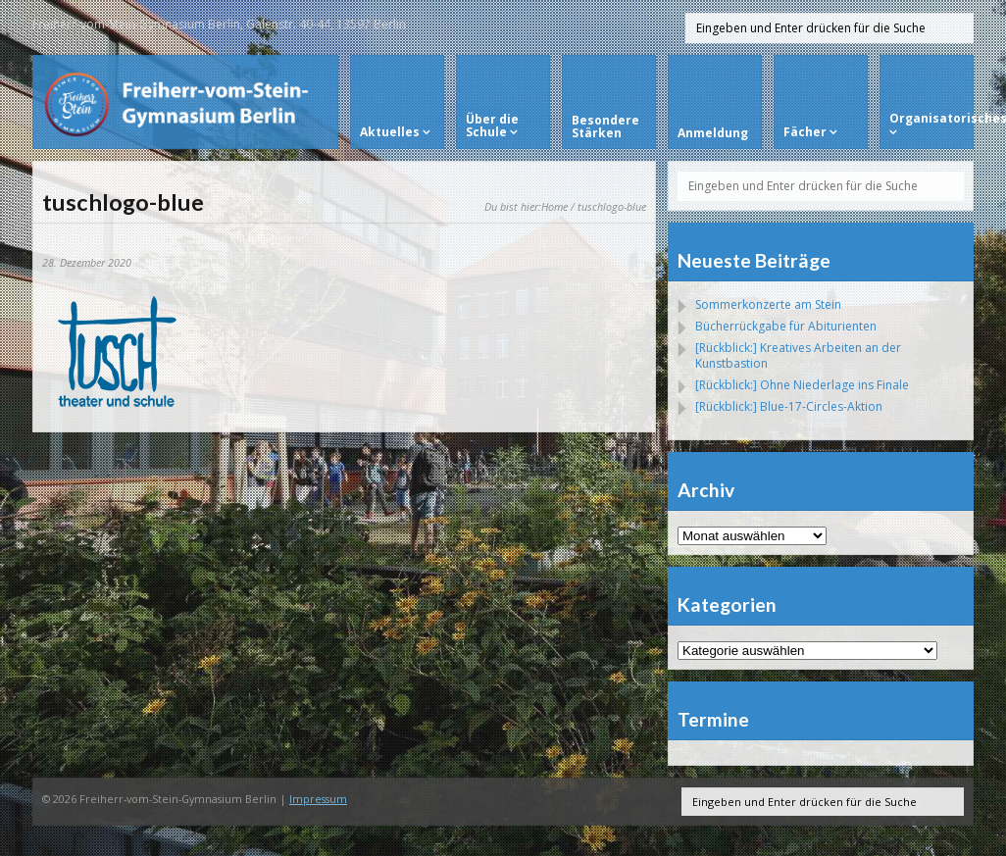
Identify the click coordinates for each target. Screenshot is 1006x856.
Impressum (318, 798)
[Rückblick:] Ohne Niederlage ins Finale (802, 385)
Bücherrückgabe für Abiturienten (786, 326)
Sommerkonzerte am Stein (768, 304)
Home (554, 206)
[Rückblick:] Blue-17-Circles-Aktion (788, 406)
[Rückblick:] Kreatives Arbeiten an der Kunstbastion (798, 355)
